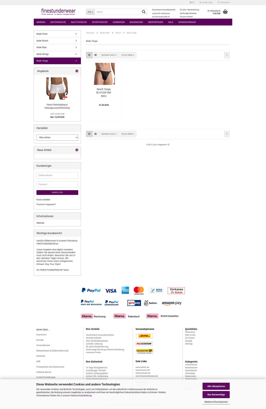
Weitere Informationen (216, 402)
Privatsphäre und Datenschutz (50, 367)
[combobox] (109, 55)
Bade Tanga (42, 60)
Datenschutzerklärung (81, 395)
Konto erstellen (43, 199)
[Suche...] (90, 12)
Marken (40, 22)
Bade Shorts (42, 40)
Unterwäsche (58, 22)
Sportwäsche (100, 22)
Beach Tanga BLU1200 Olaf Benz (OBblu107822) (104, 93)
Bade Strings (42, 54)
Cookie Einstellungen (45, 377)
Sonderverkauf (187, 22)
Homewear (119, 22)
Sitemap (40, 223)
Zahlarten (40, 356)
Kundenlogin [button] (206, 2)
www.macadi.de (143, 373)
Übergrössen (155, 22)
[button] (192, 2)
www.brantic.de (143, 370)
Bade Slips (41, 47)
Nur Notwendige (216, 394)
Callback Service (43, 372)
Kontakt (40, 340)
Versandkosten (43, 345)
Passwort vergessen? (46, 204)
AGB (38, 361)
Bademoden (136, 22)
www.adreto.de (142, 367)
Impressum (41, 334)
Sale (170, 22)
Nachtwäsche (79, 22)
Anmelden (57, 192)
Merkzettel (224, 2)
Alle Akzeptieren (216, 386)
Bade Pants (42, 34)
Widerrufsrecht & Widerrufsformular (52, 351)
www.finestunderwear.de (147, 376)
